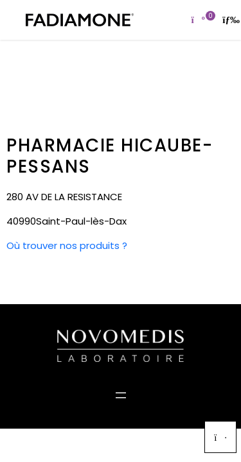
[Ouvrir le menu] (121, 395)
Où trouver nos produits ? (66, 245)
